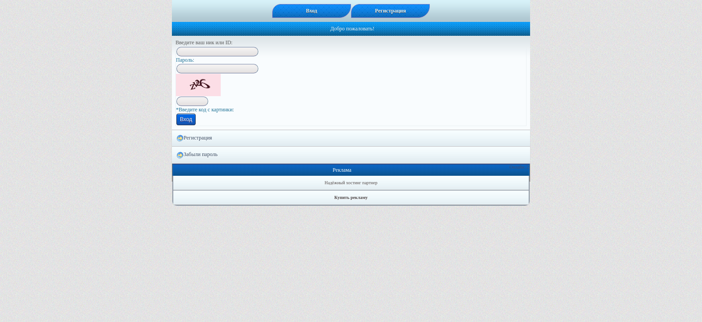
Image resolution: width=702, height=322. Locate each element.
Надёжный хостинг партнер (351, 182)
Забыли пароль (197, 154)
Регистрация (194, 138)
